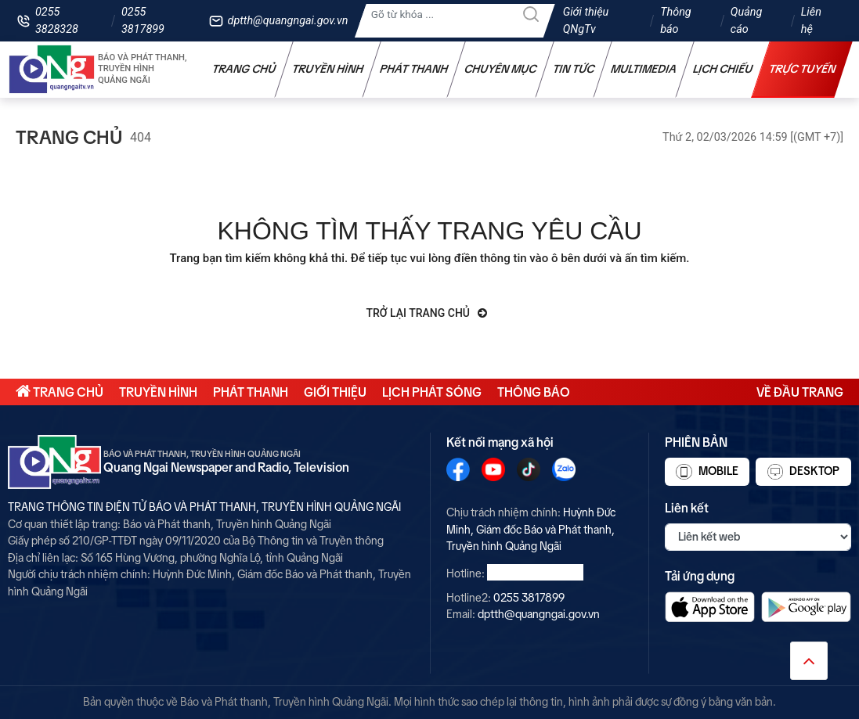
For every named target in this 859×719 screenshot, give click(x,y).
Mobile (707, 472)
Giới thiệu (335, 392)
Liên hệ (811, 20)
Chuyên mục (501, 69)
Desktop (803, 472)
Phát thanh (414, 69)
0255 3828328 (56, 20)
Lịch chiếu (723, 69)
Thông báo (675, 20)
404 (140, 137)
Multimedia (644, 69)
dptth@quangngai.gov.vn (288, 20)
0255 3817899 (142, 20)
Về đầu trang (799, 392)
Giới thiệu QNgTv (586, 20)
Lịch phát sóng (432, 392)
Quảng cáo (746, 20)
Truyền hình (328, 69)
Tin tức (574, 69)
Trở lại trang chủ (427, 313)
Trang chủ (244, 69)
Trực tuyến (802, 69)
